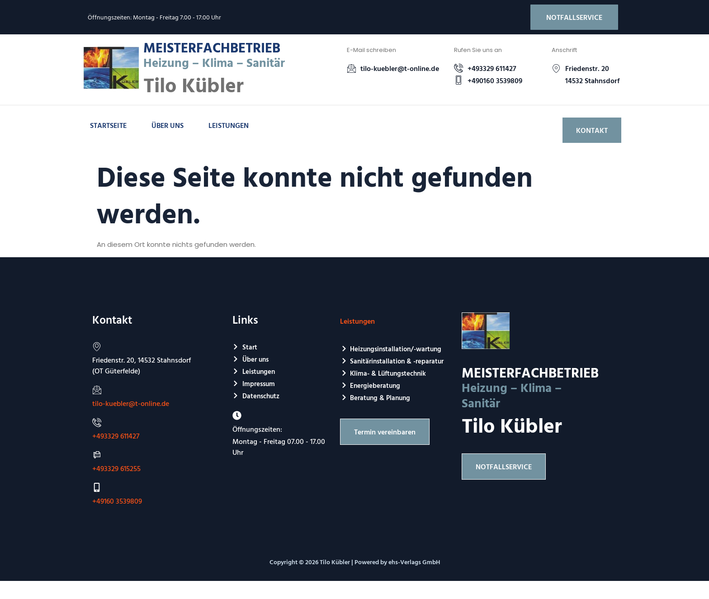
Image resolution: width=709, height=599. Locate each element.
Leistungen (228, 125)
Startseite (108, 125)
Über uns (167, 125)
